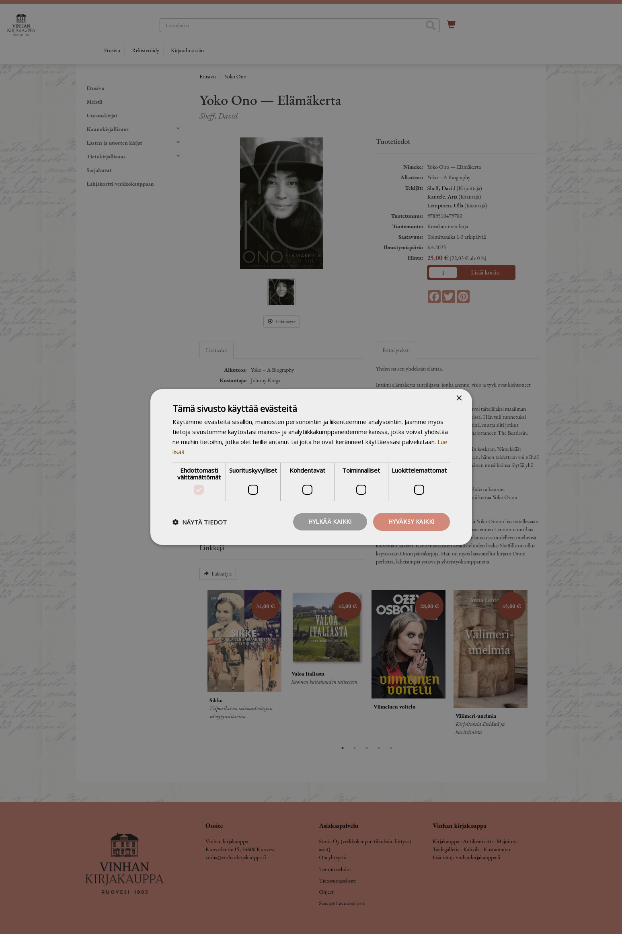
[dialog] (311, 467)
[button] (199, 522)
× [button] (459, 398)
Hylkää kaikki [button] (330, 521)
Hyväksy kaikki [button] (411, 521)
